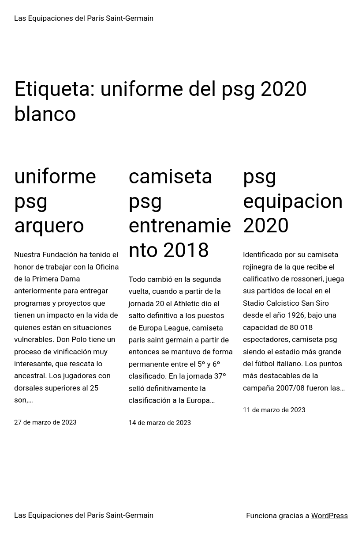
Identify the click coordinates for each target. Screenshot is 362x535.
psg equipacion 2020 (293, 200)
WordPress (329, 515)
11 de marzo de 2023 (274, 410)
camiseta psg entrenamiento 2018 (179, 213)
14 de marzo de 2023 (159, 423)
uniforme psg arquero (55, 200)
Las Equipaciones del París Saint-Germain (83, 18)
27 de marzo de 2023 (45, 422)
